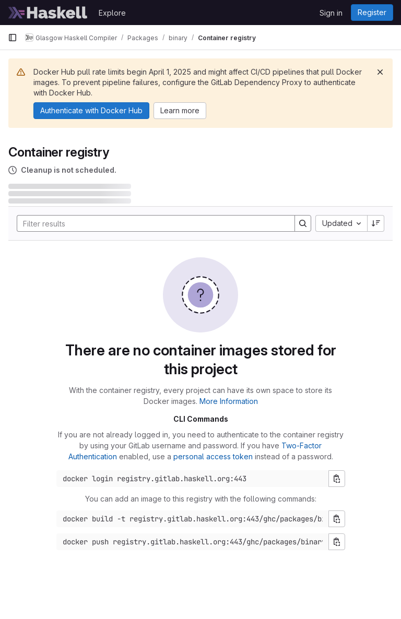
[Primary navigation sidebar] (12, 37)
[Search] (150, 223)
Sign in (331, 12)
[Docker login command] (192, 478)
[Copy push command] (336, 541)
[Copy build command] (336, 518)
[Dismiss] (380, 72)
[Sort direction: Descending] (376, 223)
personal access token (213, 456)
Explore (112, 12)
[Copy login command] (336, 478)
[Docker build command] (192, 518)
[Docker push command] (192, 541)
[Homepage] (48, 12)
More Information (228, 401)
